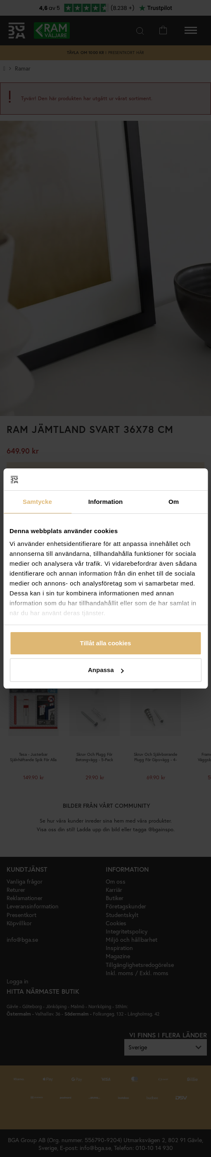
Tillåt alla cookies (105, 643)
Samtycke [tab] (37, 501)
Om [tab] (173, 501)
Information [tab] (105, 501)
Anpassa (106, 669)
